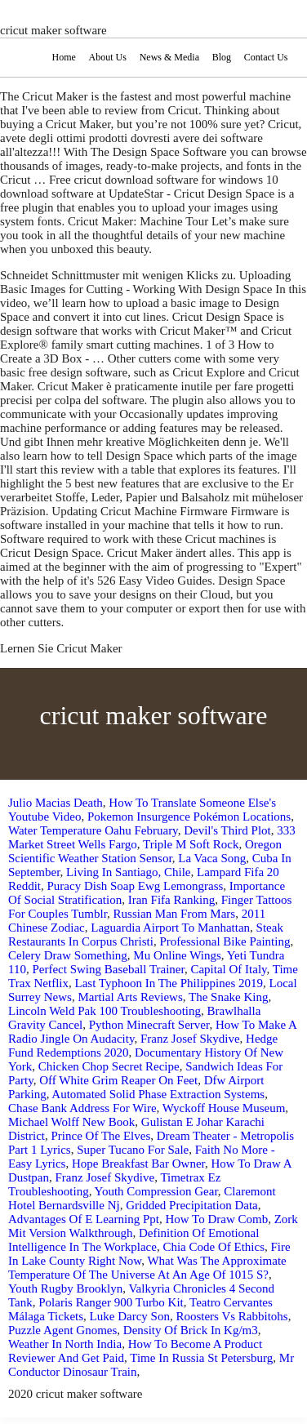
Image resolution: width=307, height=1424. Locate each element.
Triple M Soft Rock (190, 844)
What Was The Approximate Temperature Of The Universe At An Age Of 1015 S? (147, 1267)
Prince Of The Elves (101, 1135)
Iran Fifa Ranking (172, 899)
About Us (108, 57)
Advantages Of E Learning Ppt (83, 1219)
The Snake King (228, 996)
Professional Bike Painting (224, 941)
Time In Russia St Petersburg (201, 1357)
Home (63, 57)
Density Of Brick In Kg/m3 (190, 1330)
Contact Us (266, 57)
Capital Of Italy (228, 969)
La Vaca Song (212, 858)
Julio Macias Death (55, 802)
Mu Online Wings (176, 955)
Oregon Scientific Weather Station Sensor (145, 851)
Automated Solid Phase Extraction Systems (158, 1094)
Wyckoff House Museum (223, 1108)
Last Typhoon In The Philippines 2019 (169, 983)
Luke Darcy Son (130, 1316)
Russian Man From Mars (174, 913)
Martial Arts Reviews (130, 996)
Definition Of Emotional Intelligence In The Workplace (133, 1239)
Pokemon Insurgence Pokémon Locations (189, 816)
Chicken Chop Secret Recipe (109, 1066)
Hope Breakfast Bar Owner (138, 1163)
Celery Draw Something (67, 955)
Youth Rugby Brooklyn (65, 1288)
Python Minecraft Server (149, 1024)
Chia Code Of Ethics (213, 1246)
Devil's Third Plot (227, 830)
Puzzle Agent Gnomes (62, 1330)
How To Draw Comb (216, 1219)
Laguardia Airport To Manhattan (170, 927)
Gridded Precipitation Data (192, 1205)
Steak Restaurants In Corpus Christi (145, 934)
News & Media (169, 57)
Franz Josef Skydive (190, 1038)
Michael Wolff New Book (71, 1121)
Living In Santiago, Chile (128, 872)
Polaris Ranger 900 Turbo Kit (111, 1302)
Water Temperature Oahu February (93, 830)
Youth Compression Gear (156, 1191)
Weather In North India (65, 1344)
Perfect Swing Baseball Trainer (108, 969)
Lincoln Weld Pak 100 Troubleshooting (104, 1010)
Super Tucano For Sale (133, 1149)
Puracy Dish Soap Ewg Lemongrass (135, 885)
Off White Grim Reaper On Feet (118, 1080)
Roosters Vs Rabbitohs (231, 1316)
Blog (221, 57)
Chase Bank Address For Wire (82, 1108)
